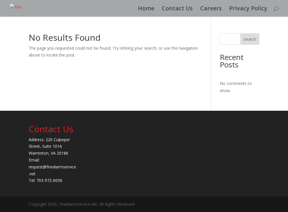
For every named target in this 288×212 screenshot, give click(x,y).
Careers (211, 9)
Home (146, 9)
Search (250, 39)
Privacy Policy (248, 9)
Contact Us (177, 9)
